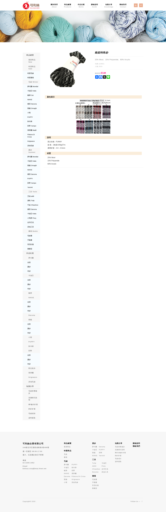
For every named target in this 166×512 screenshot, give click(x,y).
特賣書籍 (30, 77)
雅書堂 (29, 249)
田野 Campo (31, 126)
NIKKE (29, 99)
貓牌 (30, 293)
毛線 (65, 454)
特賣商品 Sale (31, 68)
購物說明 (94, 6)
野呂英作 (31, 368)
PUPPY (30, 117)
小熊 (29, 113)
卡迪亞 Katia (31, 91)
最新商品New (31, 61)
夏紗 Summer (31, 151)
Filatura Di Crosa (31, 136)
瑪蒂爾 (31, 373)
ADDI (94, 466)
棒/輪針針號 (33, 404)
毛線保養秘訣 (32, 392)
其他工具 (30, 227)
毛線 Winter (33, 82)
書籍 (65, 457)
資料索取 (31, 418)
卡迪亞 (31, 275)
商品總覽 (67, 6)
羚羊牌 (29, 121)
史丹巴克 (30, 222)
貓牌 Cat (30, 95)
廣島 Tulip (30, 200)
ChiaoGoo (96, 469)
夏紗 (29, 267)
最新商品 (67, 447)
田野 (30, 351)
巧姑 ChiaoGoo (32, 205)
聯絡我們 (123, 6)
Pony (104, 466)
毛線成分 (118, 458)
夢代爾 (31, 258)
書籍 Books (33, 231)
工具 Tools (32, 192)
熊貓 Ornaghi (32, 108)
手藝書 (29, 240)
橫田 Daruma (32, 104)
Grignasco (31, 141)
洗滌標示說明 (32, 399)
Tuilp (94, 463)
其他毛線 (30, 145)
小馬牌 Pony (31, 218)
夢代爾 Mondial (32, 86)
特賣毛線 (30, 73)
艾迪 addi (30, 196)
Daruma (31, 315)
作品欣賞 (81, 6)
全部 (29, 262)
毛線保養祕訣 (120, 447)
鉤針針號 (31, 409)
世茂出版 (30, 244)
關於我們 (54, 6)
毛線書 (29, 236)
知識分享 (108, 6)
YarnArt (30, 187)
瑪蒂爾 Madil (31, 130)
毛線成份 (31, 413)
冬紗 (29, 271)
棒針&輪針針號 (120, 452)
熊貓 (30, 320)
